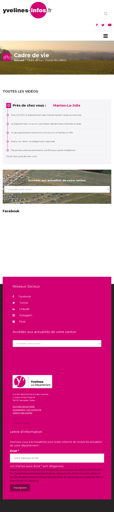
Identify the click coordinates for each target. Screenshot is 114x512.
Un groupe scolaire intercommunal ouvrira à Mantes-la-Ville (42, 132)
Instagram (22, 315)
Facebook (22, 296)
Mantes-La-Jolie (66, 105)
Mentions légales (21, 423)
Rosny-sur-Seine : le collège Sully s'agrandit (33, 141)
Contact (17, 419)
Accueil (19, 60)
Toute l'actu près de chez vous (21, 156)
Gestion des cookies (22, 412)
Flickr (19, 321)
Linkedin (21, 309)
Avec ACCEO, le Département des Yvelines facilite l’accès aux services (46, 115)
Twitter (20, 302)
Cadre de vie (35, 60)
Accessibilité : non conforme (27, 409)
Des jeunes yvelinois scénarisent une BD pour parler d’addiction (43, 150)
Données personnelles (24, 406)
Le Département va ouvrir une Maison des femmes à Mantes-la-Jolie (46, 123)
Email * (14, 451)
